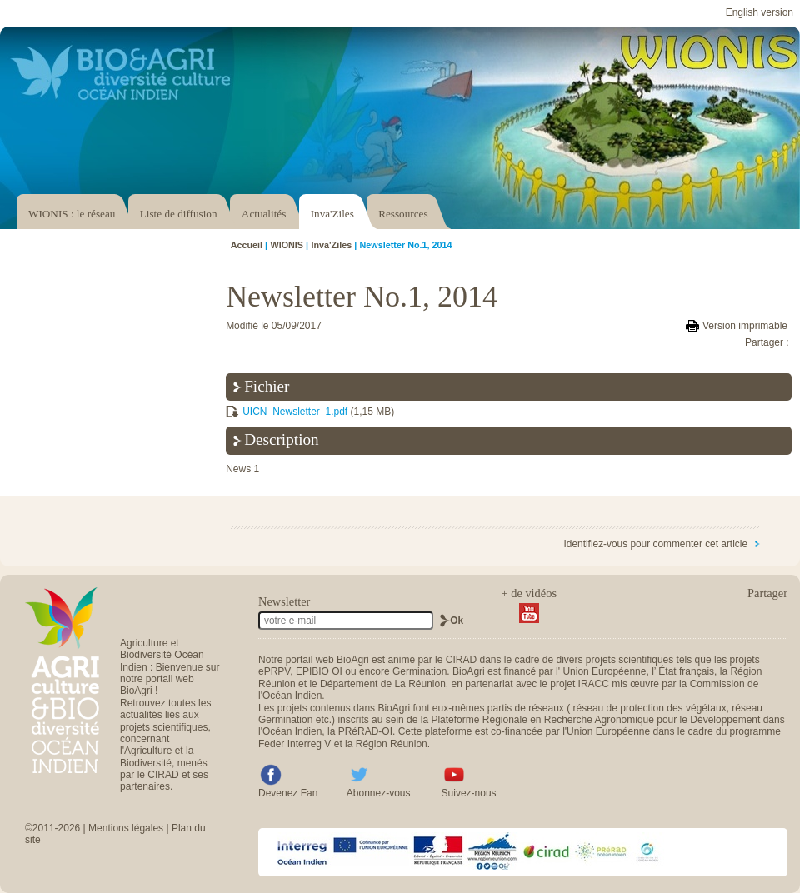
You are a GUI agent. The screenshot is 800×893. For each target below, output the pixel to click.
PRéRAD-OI (365, 731)
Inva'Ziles (332, 213)
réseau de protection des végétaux (650, 708)
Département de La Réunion (383, 684)
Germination (419, 671)
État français (686, 671)
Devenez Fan (288, 793)
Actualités (264, 213)
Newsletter (284, 601)
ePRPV (274, 671)
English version (759, 12)
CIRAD (461, 660)
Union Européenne (604, 671)
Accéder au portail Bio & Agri (120, 72)
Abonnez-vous (379, 793)
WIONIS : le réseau (71, 213)
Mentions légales (125, 828)
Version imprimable (745, 326)
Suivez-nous (469, 793)
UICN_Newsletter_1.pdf (295, 411)
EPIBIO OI (319, 671)
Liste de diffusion (179, 213)
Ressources (403, 213)
